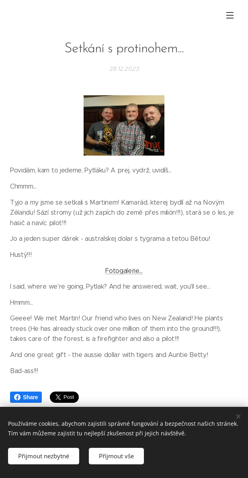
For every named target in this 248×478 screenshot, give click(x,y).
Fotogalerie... (124, 270)
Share (26, 397)
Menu (230, 15)
